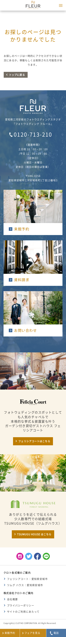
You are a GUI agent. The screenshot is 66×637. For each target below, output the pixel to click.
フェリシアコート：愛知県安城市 (27, 579)
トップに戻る (17, 75)
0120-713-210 (33, 134)
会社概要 (12, 599)
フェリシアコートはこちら (34, 441)
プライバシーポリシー (20, 605)
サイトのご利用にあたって (23, 611)
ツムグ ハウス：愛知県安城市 (25, 585)
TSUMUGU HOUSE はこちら (34, 534)
